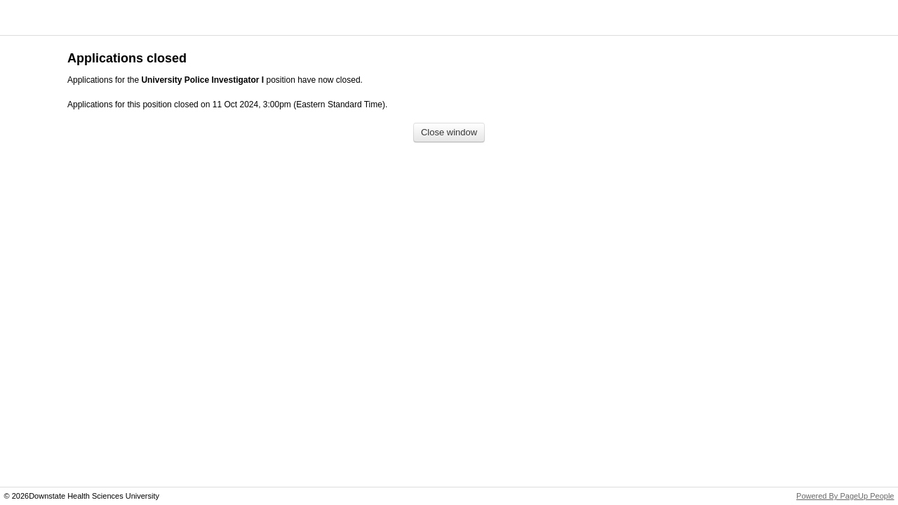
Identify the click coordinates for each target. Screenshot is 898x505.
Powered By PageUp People (845, 496)
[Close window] (449, 133)
